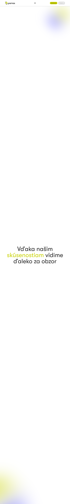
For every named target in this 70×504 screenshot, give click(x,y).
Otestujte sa (61, 3)
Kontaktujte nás (53, 3)
